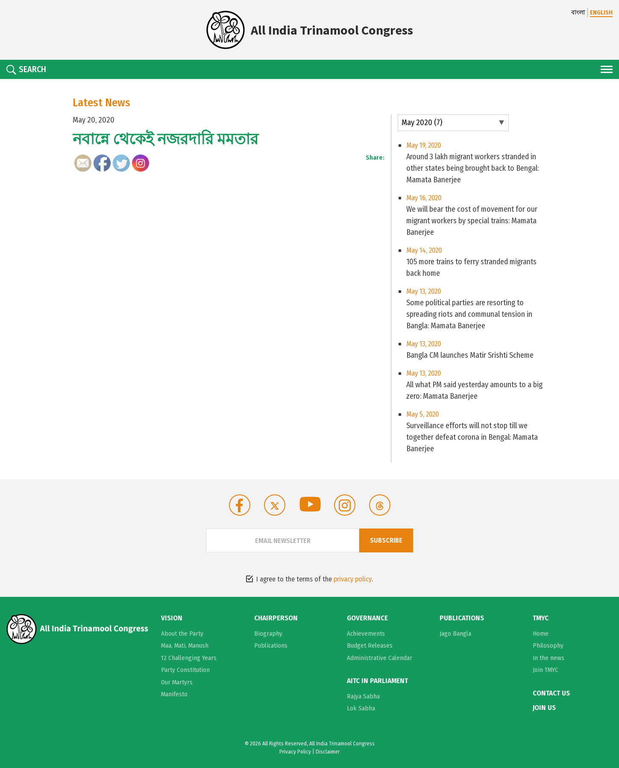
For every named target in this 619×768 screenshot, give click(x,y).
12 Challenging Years (189, 658)
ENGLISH (601, 12)
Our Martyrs (177, 682)
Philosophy (548, 645)
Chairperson (276, 618)
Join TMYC (545, 670)
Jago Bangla (455, 633)
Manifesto (174, 694)
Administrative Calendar (379, 658)
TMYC (541, 618)
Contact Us (551, 693)
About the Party (182, 633)
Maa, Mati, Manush (184, 645)
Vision (171, 618)
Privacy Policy (295, 751)
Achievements (366, 633)
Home (541, 633)
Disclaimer (328, 751)
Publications (270, 645)
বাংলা (578, 12)
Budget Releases (370, 645)
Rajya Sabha (363, 696)
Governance (367, 618)
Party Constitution (185, 670)
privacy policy (353, 579)
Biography (268, 633)
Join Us (544, 708)
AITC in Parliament (377, 681)
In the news (548, 658)
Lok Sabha (361, 708)
